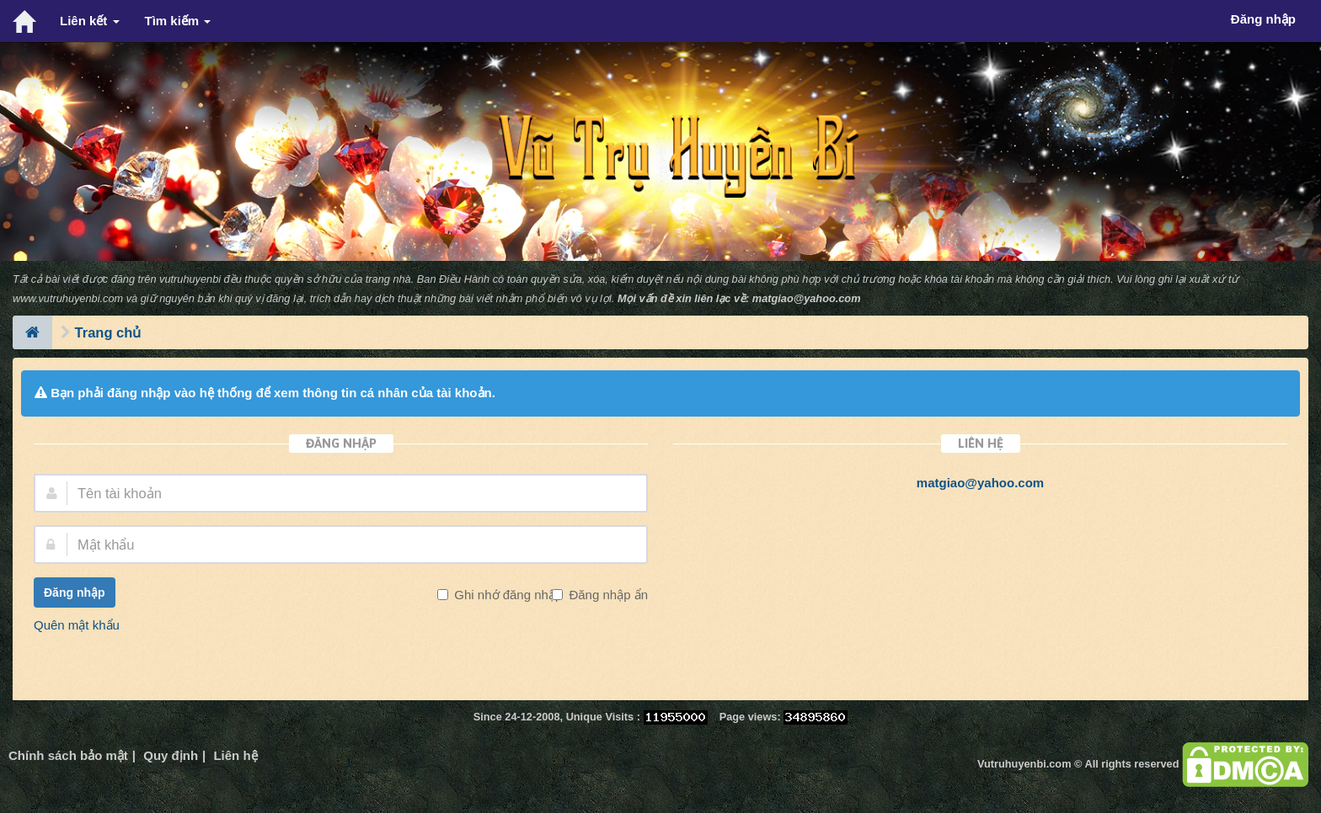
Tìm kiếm (178, 20)
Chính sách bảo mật (68, 755)
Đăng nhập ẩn (606, 594)
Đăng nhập (74, 592)
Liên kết (90, 20)
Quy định (170, 755)
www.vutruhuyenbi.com (68, 298)
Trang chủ (108, 332)
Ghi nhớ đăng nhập (506, 594)
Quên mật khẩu (77, 625)
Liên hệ (235, 755)
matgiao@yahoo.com (806, 298)
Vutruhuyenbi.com (1024, 763)
